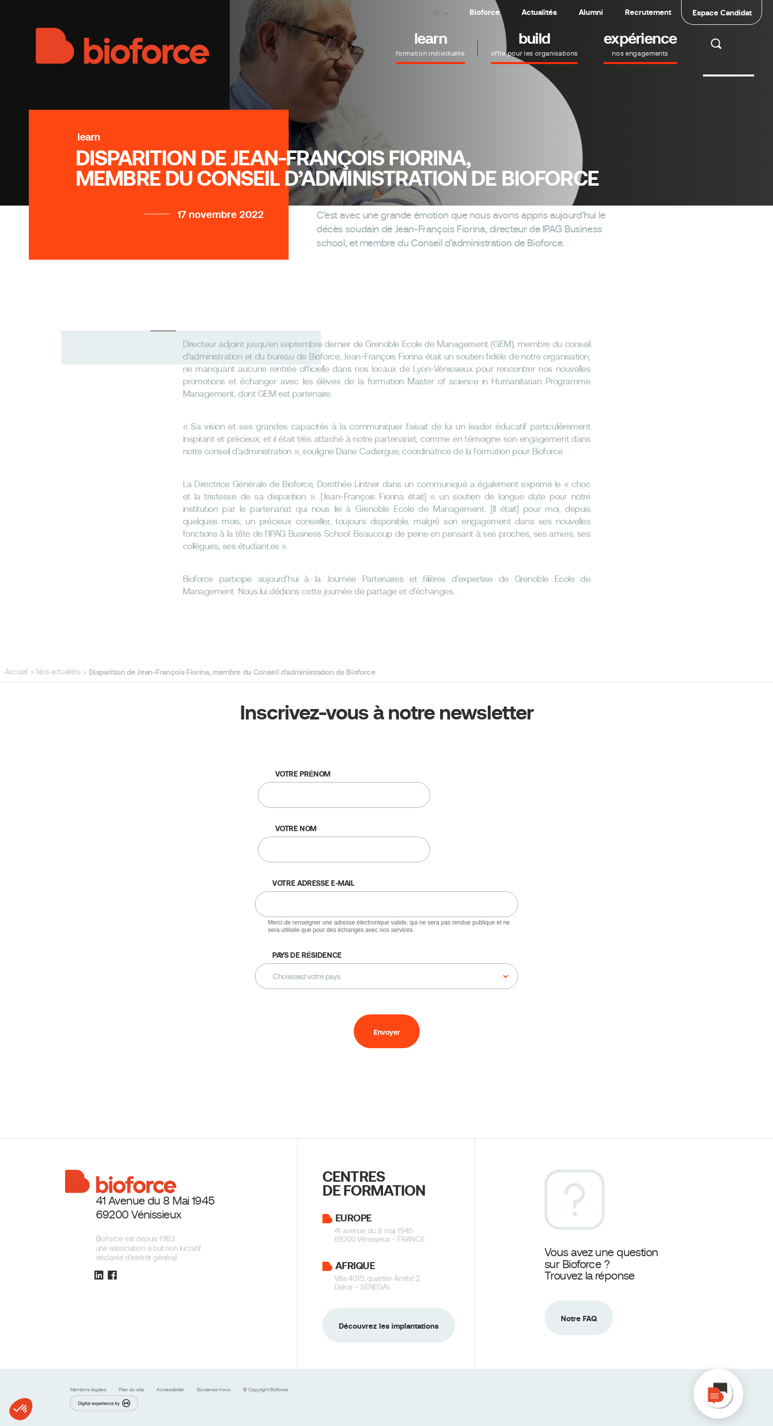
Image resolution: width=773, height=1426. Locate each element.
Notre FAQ (579, 1318)
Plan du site (132, 1389)
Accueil (16, 672)
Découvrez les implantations (389, 1326)
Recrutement (648, 12)
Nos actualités (58, 672)
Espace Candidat (722, 12)
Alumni (591, 12)
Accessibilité (170, 1389)
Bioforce (484, 12)
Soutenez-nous (214, 1389)
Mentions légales (89, 1389)
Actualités (539, 12)
